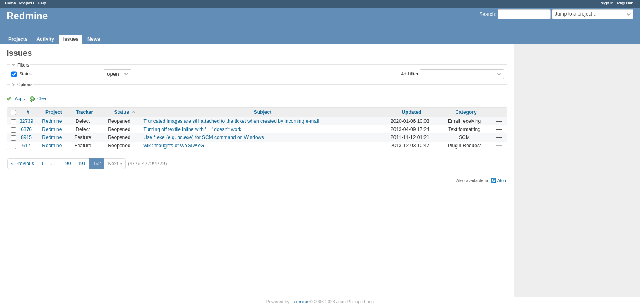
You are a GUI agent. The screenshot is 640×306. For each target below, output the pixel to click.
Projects (27, 3)
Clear (42, 98)
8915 (26, 137)
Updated (411, 112)
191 (82, 163)
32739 (26, 121)
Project (53, 112)
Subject (262, 112)
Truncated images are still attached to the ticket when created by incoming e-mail (231, 121)
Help (42, 3)
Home (10, 3)
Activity (45, 39)
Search (487, 14)
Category (466, 112)
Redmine (52, 121)
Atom (502, 180)
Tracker (84, 112)
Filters (23, 64)
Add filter (409, 73)
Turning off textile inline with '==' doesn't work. (193, 129)
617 (26, 146)
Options (24, 84)
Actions (499, 121)
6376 (26, 129)
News (93, 39)
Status (25, 73)
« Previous (22, 163)
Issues (70, 39)
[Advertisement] (555, 171)
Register (625, 3)
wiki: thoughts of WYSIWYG (174, 146)
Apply (20, 98)
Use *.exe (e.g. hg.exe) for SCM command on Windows (204, 137)
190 (66, 163)
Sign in (607, 3)
